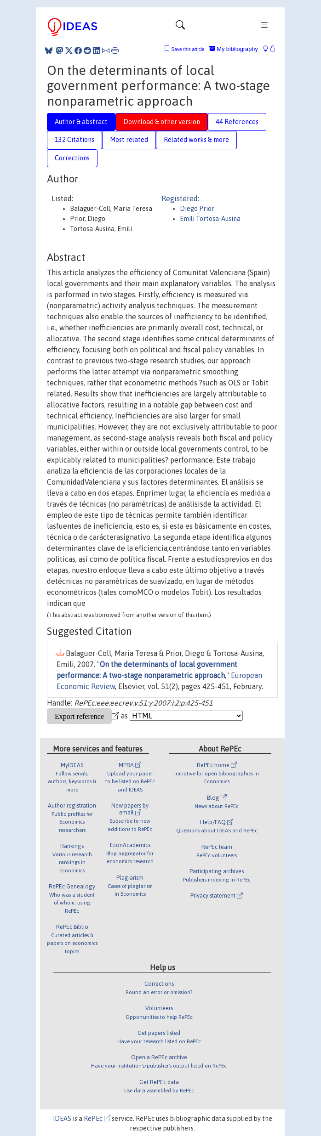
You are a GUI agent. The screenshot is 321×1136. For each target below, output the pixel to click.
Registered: (180, 198)
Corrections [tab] (72, 158)
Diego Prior (197, 208)
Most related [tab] (129, 139)
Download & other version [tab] (161, 121)
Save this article (187, 49)
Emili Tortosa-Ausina (210, 218)
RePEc (97, 1118)
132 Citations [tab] (74, 139)
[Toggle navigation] (180, 27)
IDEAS (62, 1118)
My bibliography (233, 48)
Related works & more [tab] (196, 139)
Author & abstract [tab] (81, 121)
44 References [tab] (237, 121)
